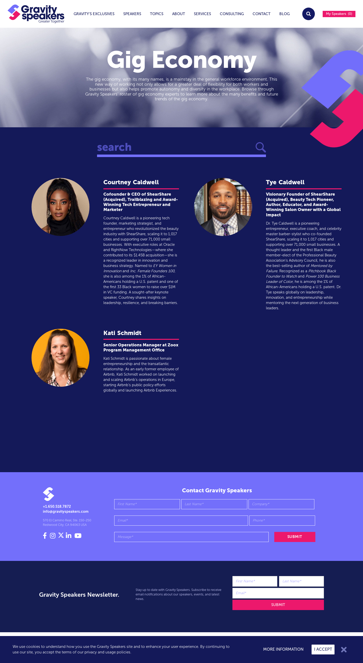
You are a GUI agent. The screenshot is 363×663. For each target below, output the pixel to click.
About (178, 14)
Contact (261, 14)
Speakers (132, 14)
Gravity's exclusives (94, 14)
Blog (284, 14)
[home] (32, 14)
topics (156, 14)
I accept (323, 649)
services (202, 14)
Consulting (232, 14)
